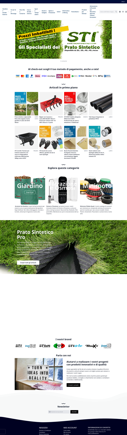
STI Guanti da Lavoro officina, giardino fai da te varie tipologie (47, 152)
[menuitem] (6, 12)
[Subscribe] (74, 412)
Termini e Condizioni (45, 430)
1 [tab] (60, 61)
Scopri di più (30, 192)
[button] (124, 2)
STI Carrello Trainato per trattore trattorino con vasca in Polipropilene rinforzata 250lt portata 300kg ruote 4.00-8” (22, 154)
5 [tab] (66, 61)
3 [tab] (63, 61)
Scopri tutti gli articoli (28, 263)
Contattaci (42, 432)
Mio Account (67, 432)
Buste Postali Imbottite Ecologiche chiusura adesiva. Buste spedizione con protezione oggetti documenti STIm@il (72, 154)
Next (111, 41)
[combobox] (108, 11)
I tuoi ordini (67, 430)
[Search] (116, 12)
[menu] (50, 11)
